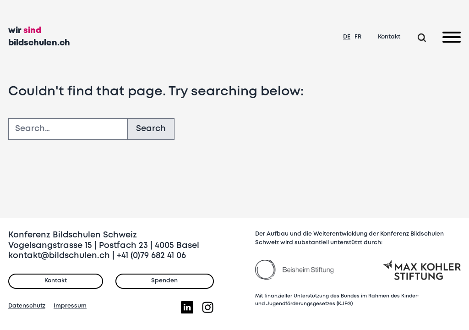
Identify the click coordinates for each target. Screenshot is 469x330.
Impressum (70, 305)
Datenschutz (26, 305)
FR (357, 36)
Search (151, 128)
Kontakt (389, 36)
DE (346, 36)
